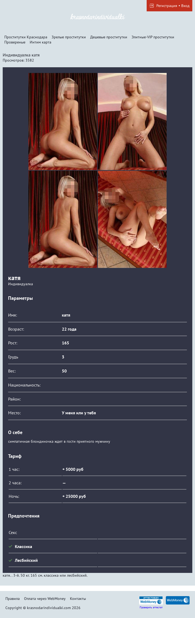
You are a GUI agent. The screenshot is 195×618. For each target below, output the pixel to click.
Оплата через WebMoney (45, 598)
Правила (12, 598)
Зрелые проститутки (69, 37)
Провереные (14, 42)
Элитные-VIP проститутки (153, 37)
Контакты (78, 598)
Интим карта (40, 42)
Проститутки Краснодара (25, 37)
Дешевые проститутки (108, 37)
